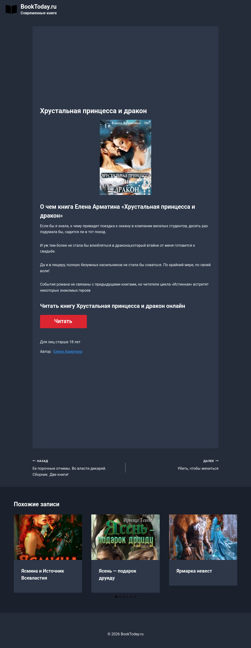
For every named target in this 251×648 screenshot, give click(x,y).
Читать (63, 321)
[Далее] (229, 553)
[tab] (116, 597)
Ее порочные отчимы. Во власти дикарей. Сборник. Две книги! (77, 467)
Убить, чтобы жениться (173, 464)
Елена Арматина (67, 351)
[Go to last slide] (22, 553)
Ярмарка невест (194, 571)
